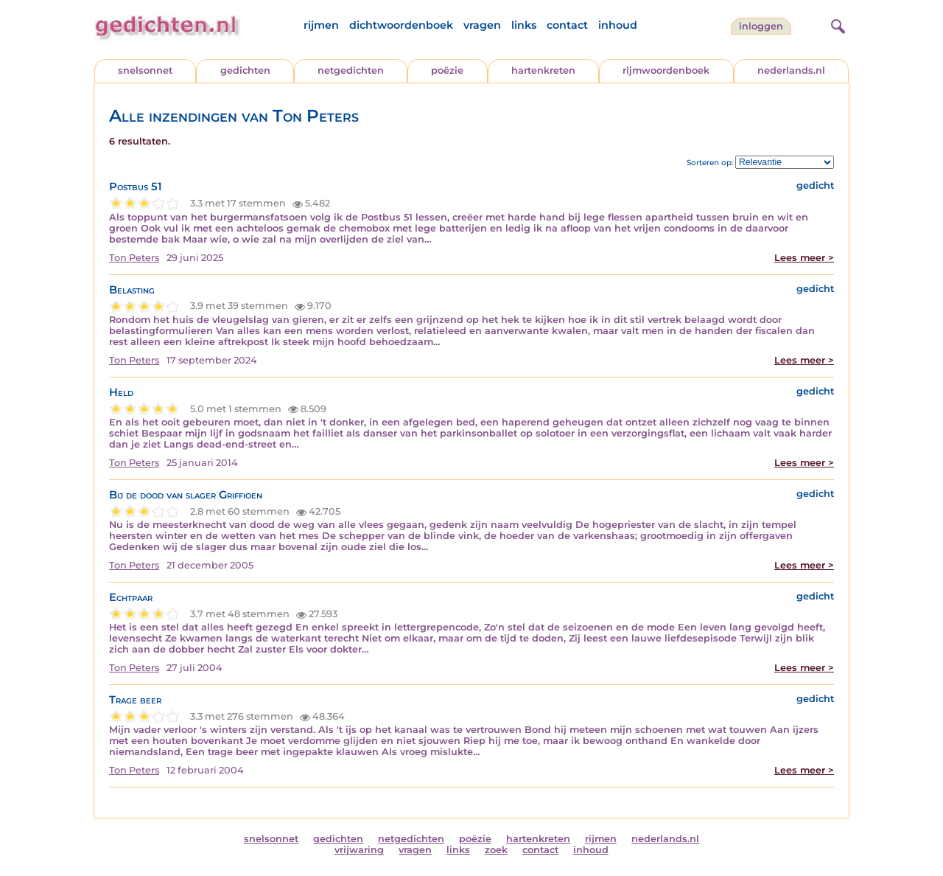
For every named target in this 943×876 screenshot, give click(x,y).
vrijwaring (359, 849)
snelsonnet (145, 70)
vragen (482, 25)
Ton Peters (134, 257)
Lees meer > (804, 257)
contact (567, 25)
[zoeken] (836, 24)
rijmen (321, 25)
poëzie (447, 70)
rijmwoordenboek (666, 70)
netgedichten (351, 70)
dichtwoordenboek (401, 25)
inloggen (761, 26)
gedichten (245, 70)
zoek (496, 849)
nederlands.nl (791, 70)
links (523, 25)
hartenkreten (543, 70)
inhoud (617, 25)
